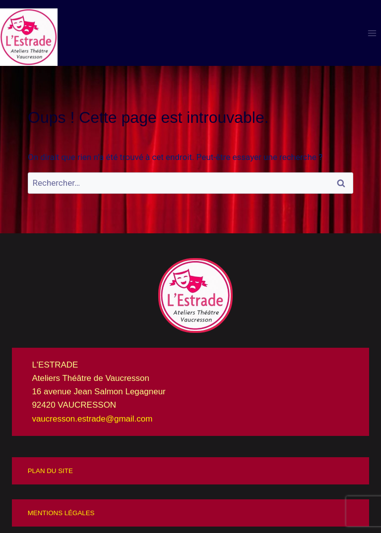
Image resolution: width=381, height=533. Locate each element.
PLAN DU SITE (50, 471)
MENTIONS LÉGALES (61, 513)
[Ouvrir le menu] (372, 33)
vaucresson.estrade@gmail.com (92, 419)
